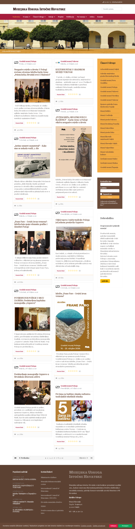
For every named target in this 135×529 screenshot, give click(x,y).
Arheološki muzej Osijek (109, 69)
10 (62, 458)
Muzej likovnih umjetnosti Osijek (107, 137)
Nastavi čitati (19, 123)
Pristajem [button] (125, 526)
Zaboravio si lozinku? (108, 201)
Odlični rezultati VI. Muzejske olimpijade (23, 503)
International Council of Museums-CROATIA (50, 496)
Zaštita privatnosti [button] (99, 526)
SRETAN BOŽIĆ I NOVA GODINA (24, 479)
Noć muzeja (81, 17)
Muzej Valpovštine (107, 148)
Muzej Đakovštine (107, 128)
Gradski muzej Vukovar (69, 61)
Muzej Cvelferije (106, 115)
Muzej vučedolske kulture (107, 153)
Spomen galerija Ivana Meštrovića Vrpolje (108, 105)
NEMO (43, 506)
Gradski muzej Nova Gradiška (108, 81)
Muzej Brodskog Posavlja (109, 124)
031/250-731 (107, 2)
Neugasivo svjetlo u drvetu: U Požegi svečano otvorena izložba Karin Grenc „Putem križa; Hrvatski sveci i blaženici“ (32, 72)
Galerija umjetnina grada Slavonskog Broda (109, 74)
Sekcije (50, 17)
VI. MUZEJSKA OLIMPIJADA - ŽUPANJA (23, 511)
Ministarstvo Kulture (49, 477)
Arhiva (92, 17)
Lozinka (103, 188)
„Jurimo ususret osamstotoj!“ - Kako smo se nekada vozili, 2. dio (30, 147)
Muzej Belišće (105, 111)
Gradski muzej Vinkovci (109, 91)
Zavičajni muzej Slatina (109, 163)
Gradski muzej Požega (27, 61)
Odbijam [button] (113, 526)
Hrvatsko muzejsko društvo (51, 502)
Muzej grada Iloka (107, 132)
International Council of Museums (50, 489)
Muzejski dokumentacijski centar (51, 482)
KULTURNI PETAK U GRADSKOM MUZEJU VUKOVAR (70, 70)
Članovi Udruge (38, 17)
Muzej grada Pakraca (108, 119)
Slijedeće (83, 458)
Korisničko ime (106, 181)
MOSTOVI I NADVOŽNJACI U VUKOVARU (23, 486)
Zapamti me (107, 194)
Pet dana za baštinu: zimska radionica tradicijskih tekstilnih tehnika (73, 395)
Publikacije (70, 17)
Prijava (110, 197)
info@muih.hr (118, 2)
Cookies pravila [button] (86, 526)
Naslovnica (16, 17)
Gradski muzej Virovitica (109, 96)
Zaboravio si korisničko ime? (109, 204)
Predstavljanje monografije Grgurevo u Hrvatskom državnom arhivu (31, 375)
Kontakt (100, 17)
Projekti (60, 17)
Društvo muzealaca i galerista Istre (52, 511)
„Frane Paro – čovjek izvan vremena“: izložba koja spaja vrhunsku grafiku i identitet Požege (30, 224)
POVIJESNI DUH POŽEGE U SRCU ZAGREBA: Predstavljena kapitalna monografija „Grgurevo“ (29, 300)
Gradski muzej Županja (109, 167)
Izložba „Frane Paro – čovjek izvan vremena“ (71, 294)
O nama (25, 17)
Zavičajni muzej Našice (108, 159)
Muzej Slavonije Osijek (108, 143)
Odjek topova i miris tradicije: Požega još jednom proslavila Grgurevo (73, 221)
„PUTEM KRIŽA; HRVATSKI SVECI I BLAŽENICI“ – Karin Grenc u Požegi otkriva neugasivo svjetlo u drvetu (72, 120)
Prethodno (24, 458)
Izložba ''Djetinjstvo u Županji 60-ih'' (25, 494)
